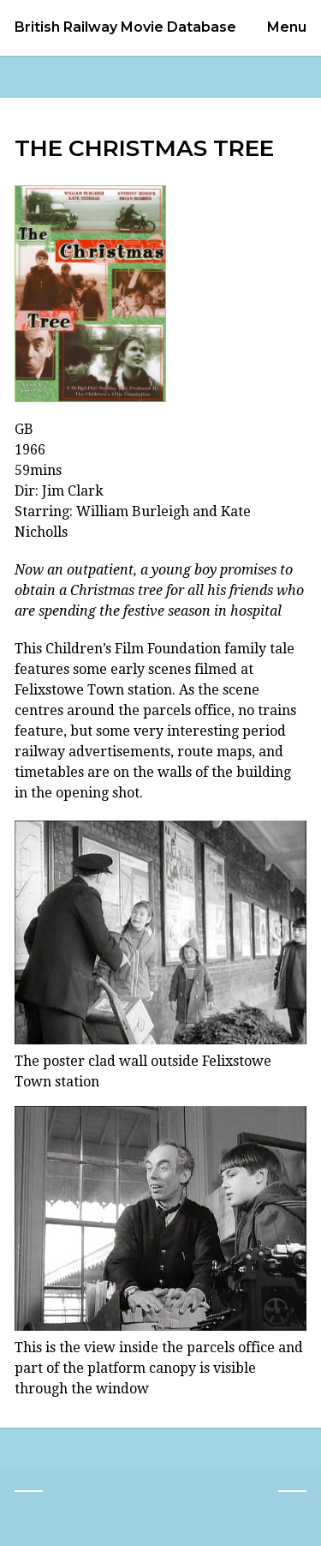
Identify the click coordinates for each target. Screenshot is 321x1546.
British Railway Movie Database (125, 27)
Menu (286, 27)
